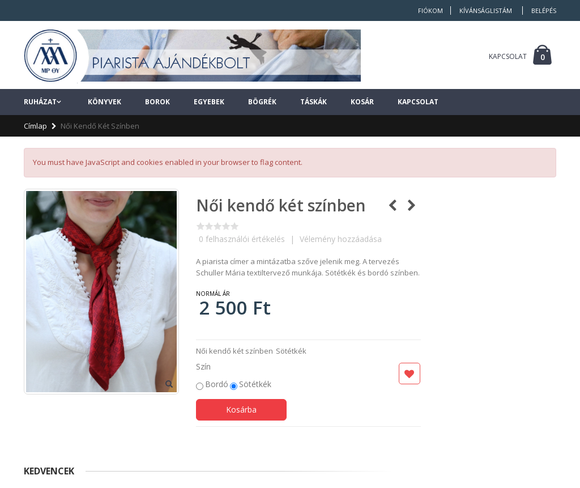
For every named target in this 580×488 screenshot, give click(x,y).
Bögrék (262, 102)
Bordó (216, 384)
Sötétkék (255, 384)
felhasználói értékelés (242, 239)
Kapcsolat (418, 102)
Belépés (543, 10)
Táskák (313, 102)
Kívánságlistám (485, 10)
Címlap (35, 126)
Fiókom (430, 10)
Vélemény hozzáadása (341, 239)
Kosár (362, 102)
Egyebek (209, 102)
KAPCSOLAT (508, 56)
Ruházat (40, 102)
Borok (157, 102)
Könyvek (104, 102)
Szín (203, 366)
